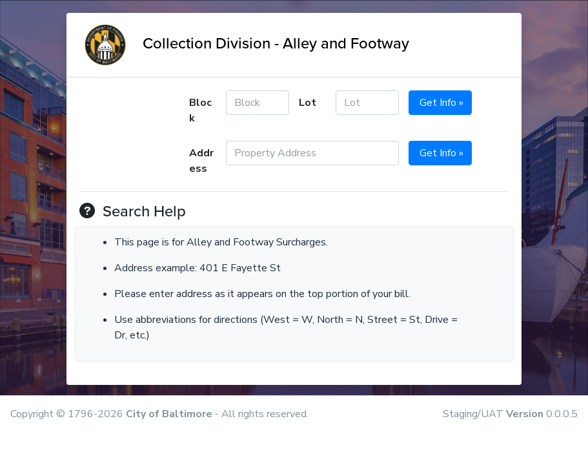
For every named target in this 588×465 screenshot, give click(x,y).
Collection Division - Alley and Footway (244, 43)
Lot (307, 103)
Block (200, 110)
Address (201, 161)
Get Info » (440, 103)
